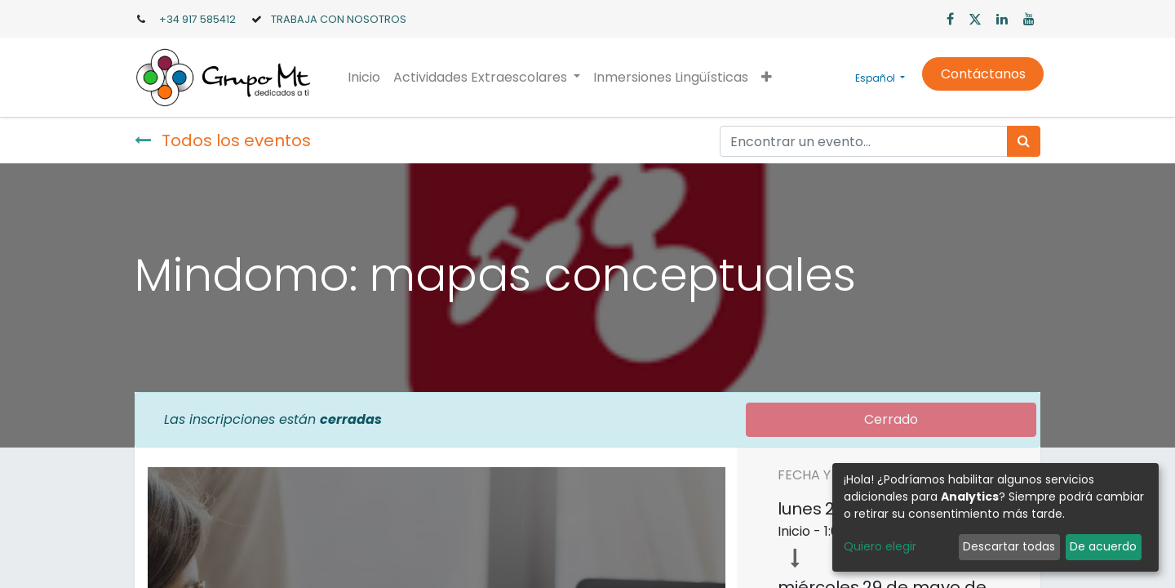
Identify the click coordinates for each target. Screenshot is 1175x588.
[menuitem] (367, 77)
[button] (770, 77)
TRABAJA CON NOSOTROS (338, 19)
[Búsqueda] (1023, 141)
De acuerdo (1103, 546)
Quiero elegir (880, 546)
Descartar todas (1009, 546)
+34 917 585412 (197, 19)
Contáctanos (979, 74)
